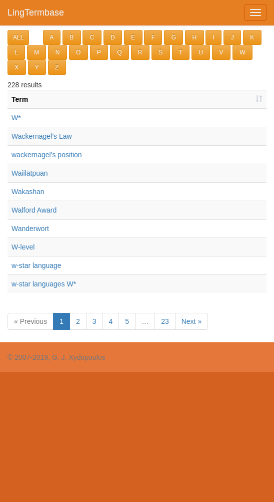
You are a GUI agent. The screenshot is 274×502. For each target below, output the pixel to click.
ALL (18, 37)
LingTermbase (36, 12)
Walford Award (34, 210)
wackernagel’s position (47, 155)
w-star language (37, 265)
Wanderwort (30, 229)
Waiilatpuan (30, 173)
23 (165, 321)
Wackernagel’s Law (42, 136)
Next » (192, 321)
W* (16, 118)
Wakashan (28, 192)
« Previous (30, 321)
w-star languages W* (44, 284)
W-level (23, 247)
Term (20, 99)
